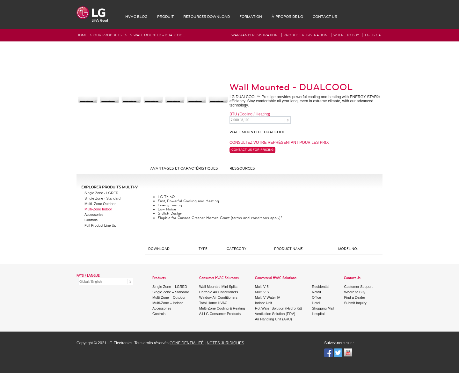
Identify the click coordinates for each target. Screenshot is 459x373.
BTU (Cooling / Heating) (249, 114)
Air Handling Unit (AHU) (273, 319)
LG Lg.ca (373, 35)
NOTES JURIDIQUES (225, 343)
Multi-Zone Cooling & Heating (222, 308)
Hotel (316, 303)
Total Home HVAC (213, 303)
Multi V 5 (262, 287)
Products (159, 278)
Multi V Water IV (267, 297)
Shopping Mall (323, 308)
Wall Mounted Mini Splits (218, 287)
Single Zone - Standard (102, 198)
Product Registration (305, 35)
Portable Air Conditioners (218, 292)
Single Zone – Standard (170, 292)
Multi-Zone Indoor (98, 209)
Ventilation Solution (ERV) (275, 314)
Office (316, 297)
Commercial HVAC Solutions (275, 278)
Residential (320, 287)
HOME (81, 35)
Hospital (318, 314)
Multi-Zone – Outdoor (169, 297)
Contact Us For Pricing (252, 150)
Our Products (107, 35)
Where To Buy (346, 35)
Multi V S (262, 292)
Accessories (93, 214)
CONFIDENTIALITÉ (187, 343)
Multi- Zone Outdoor (100, 204)
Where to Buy (354, 292)
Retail (316, 292)
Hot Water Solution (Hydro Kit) (278, 308)
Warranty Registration (254, 35)
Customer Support (358, 287)
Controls (91, 220)
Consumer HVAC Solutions (219, 278)
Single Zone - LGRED (101, 193)
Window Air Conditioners (218, 297)
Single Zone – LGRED (169, 287)
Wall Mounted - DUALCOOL (159, 35)
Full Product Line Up (100, 225)
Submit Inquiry (355, 303)
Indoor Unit (263, 303)
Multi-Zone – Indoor (167, 303)
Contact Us (352, 278)
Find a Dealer (354, 297)
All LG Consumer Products (220, 314)
